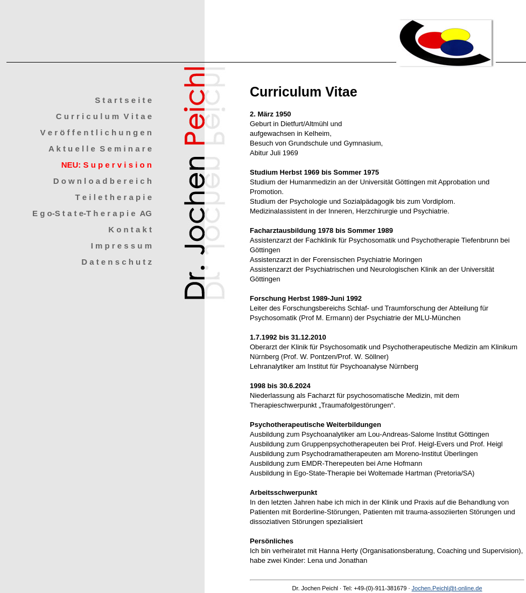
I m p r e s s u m (121, 245)
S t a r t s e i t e (123, 100)
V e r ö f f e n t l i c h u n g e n (96, 132)
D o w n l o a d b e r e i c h (102, 180)
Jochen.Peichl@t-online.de (447, 588)
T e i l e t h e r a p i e (113, 197)
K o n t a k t (130, 229)
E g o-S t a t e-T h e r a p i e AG (92, 213)
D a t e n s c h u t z (116, 261)
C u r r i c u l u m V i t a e (104, 116)
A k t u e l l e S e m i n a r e (100, 148)
